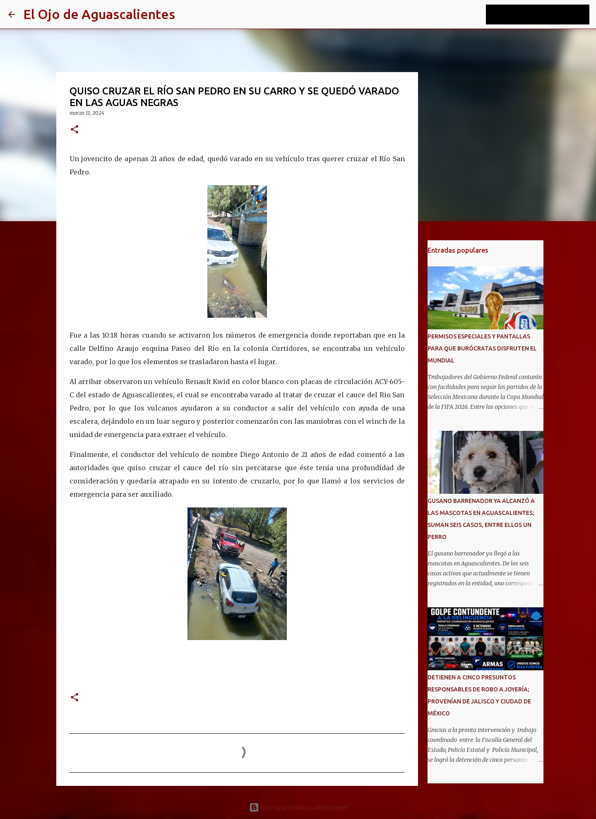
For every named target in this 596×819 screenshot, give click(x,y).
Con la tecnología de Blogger (298, 807)
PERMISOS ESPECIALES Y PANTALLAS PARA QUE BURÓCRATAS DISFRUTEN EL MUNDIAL (482, 348)
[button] (74, 129)
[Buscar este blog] (545, 14)
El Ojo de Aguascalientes (99, 14)
